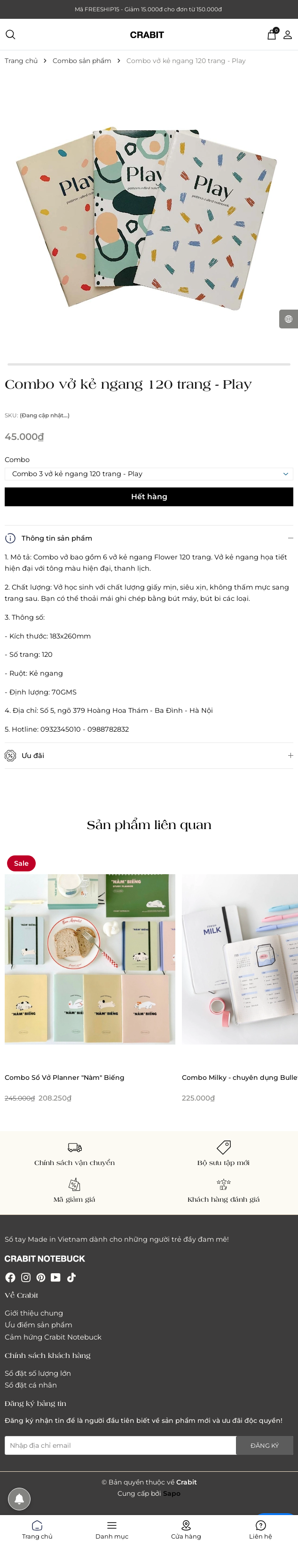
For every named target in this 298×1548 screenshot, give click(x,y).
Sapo (171, 1493)
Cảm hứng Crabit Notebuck (53, 1337)
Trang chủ (37, 1528)
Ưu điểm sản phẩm (38, 1324)
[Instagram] (26, 1277)
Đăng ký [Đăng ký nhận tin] (265, 1445)
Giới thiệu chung (34, 1313)
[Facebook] (10, 1277)
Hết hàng (149, 496)
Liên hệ (260, 1528)
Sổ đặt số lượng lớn (38, 1373)
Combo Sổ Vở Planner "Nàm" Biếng (65, 1077)
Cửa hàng (186, 1528)
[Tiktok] (71, 1277)
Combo (17, 459)
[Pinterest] (41, 1277)
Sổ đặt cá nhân (31, 1384)
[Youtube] (56, 1277)
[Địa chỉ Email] (149, 1445)
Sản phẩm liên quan (149, 824)
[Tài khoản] (287, 34)
